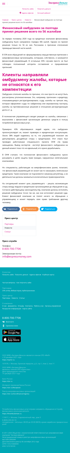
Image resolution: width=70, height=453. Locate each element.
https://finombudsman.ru (12, 414)
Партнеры (9, 224)
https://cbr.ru (7, 381)
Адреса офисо (26, 13)
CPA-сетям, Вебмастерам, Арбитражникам (18, 291)
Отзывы (21, 306)
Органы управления (53, 306)
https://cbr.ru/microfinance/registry (15, 394)
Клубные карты (48, 275)
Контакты (29, 306)
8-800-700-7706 (11, 248)
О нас (4, 306)
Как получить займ (23, 283)
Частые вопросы (8, 283)
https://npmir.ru (8, 360)
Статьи (7, 231)
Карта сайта (27, 309)
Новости (28, 20)
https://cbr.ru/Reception (11, 388)
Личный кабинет (43, 13)
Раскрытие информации (11, 309)
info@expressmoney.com (16, 256)
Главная (5, 20)
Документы (12, 306)
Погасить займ (28, 9)
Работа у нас (39, 306)
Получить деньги (44, 9)
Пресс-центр (17, 20)
